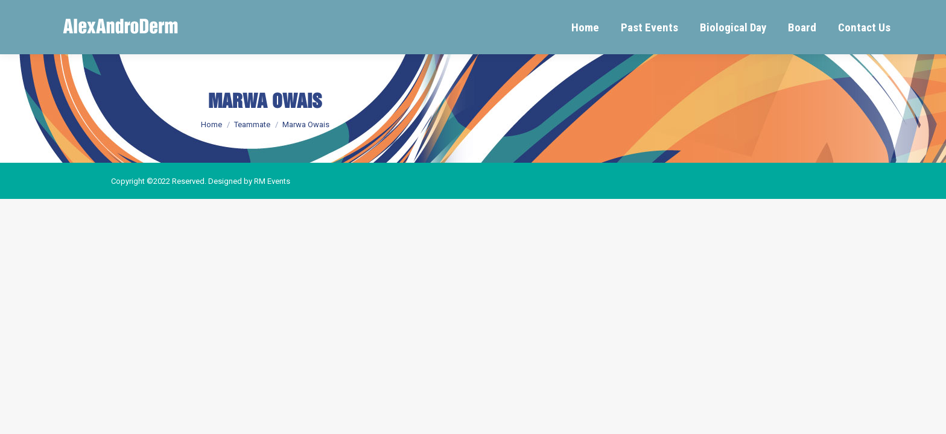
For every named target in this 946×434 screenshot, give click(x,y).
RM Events (272, 181)
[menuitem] (585, 27)
